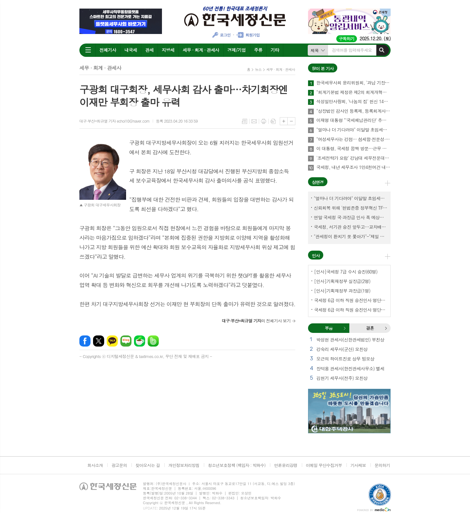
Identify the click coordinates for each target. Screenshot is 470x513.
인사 (315, 256)
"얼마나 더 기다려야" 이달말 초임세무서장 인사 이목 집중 (353, 130)
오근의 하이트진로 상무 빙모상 (345, 358)
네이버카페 (139, 341)
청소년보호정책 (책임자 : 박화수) (236, 465)
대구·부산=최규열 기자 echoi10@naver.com (114, 121)
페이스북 (85, 341)
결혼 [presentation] (370, 328)
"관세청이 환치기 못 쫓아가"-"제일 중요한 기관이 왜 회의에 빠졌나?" (350, 236)
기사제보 (358, 465)
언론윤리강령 (285, 465)
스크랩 (273, 121)
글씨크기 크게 (284, 121)
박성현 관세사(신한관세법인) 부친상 (350, 339)
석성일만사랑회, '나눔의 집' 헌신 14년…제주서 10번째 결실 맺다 (353, 101)
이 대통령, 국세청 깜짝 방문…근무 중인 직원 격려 (353, 148)
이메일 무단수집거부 (324, 465)
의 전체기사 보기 (256, 321)
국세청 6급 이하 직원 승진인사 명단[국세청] (350, 300)
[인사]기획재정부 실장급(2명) (342, 281)
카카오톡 (112, 341)
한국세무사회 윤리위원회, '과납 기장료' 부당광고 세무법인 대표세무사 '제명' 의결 (353, 83)
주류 (258, 50)
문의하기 (382, 465)
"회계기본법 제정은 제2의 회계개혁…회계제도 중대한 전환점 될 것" (353, 92)
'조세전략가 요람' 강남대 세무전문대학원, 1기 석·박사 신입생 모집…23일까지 (353, 158)
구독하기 (346, 39)
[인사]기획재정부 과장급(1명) (342, 290)
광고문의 (119, 465)
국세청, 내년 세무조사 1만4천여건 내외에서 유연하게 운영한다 (353, 167)
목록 (244, 121)
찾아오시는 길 (148, 465)
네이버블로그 (125, 341)
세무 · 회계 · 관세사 (201, 50)
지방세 (168, 50)
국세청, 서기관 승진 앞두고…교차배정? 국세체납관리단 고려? (350, 227)
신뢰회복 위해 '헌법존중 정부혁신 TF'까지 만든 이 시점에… (350, 208)
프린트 (263, 121)
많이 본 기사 (322, 68)
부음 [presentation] (328, 328)
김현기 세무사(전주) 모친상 (341, 378)
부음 (344, 328)
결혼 (386, 328)
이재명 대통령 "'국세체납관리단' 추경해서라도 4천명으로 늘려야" (353, 120)
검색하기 (381, 50)
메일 (254, 121)
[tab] (328, 328)
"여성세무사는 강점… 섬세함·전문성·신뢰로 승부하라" (353, 139)
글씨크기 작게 (291, 121)
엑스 (98, 341)
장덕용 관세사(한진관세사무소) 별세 (350, 368)
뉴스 (258, 69)
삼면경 (318, 182)
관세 (149, 50)
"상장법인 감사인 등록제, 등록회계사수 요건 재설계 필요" (353, 111)
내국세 (130, 50)
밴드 (153, 341)
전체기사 (107, 50)
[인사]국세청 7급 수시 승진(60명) (345, 271)
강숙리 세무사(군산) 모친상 (341, 349)
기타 (275, 50)
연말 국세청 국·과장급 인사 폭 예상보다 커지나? (350, 217)
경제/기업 (236, 50)
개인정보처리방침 (183, 465)
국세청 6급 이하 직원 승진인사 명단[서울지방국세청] (350, 310)
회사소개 (95, 465)
